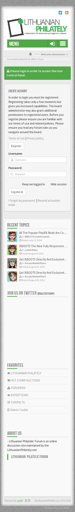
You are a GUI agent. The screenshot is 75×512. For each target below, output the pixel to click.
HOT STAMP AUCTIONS (23, 380)
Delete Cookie (17, 410)
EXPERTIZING (17, 395)
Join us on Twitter (30, 293)
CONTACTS (16, 402)
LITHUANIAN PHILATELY (24, 373)
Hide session (56, 184)
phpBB (20, 501)
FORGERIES (16, 388)
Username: (15, 153)
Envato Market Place (35, 263)
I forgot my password (21, 200)
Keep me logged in (31, 184)
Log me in (17, 192)
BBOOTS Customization (37, 236)
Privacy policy (35, 138)
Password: (15, 168)
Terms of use (16, 138)
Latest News (31, 249)
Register (16, 146)
